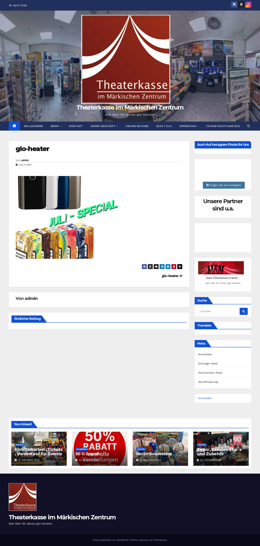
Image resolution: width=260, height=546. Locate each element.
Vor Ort (19, 445)
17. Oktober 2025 (29, 460)
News (55, 126)
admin (25, 160)
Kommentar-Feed (210, 372)
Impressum (188, 126)
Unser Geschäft (103, 126)
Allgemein (81, 449)
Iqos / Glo (164, 126)
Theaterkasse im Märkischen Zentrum (129, 107)
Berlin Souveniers (154, 453)
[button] (248, 126)
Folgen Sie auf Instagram (223, 185)
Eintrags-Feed (207, 363)
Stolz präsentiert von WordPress (111, 540)
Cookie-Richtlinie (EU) (223, 126)
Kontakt (76, 126)
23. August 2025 (89, 460)
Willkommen (33, 126)
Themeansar (160, 540)
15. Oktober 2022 (150, 460)
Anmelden (205, 354)
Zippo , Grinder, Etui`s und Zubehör (219, 451)
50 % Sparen (87, 453)
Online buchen (137, 126)
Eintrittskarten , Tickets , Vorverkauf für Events (38, 451)
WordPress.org (208, 382)
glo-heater (32, 149)
